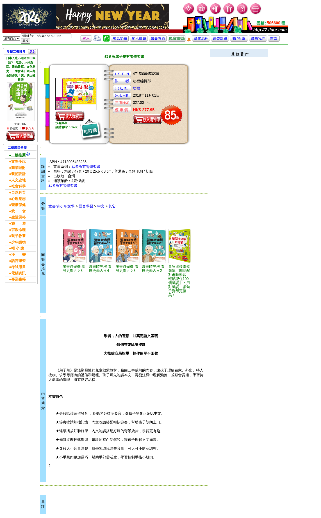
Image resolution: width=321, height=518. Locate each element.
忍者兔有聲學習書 (85, 167)
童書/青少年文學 (61, 206)
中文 (101, 206)
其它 (112, 206)
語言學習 (86, 206)
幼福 (136, 88)
